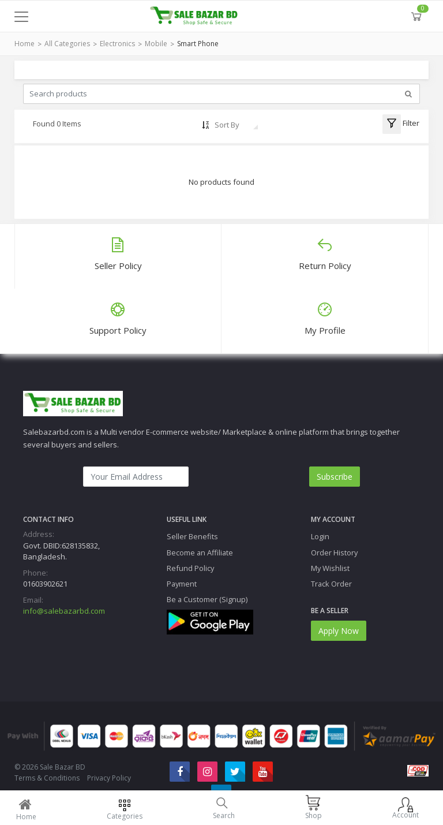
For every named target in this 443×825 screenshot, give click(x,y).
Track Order (331, 583)
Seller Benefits (192, 536)
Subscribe (334, 476)
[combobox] (235, 124)
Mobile (156, 43)
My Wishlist (330, 568)
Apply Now (338, 630)
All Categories (67, 43)
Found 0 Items (57, 123)
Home (24, 43)
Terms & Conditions (47, 778)
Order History (334, 552)
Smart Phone (198, 43)
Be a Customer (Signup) (207, 599)
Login (320, 536)
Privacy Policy (109, 778)
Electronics (117, 43)
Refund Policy (190, 568)
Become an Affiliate (200, 552)
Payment (182, 583)
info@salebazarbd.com (64, 611)
